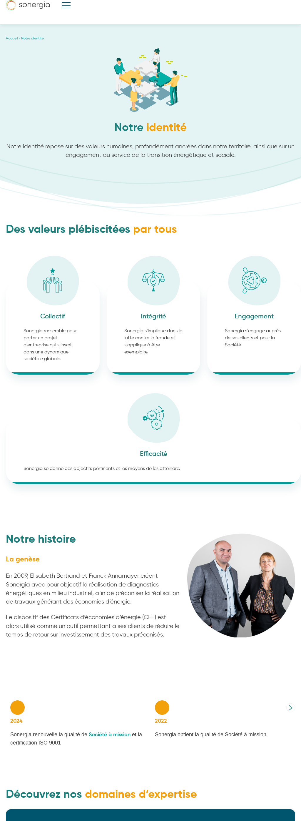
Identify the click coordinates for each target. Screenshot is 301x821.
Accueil (12, 38)
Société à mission (110, 734)
